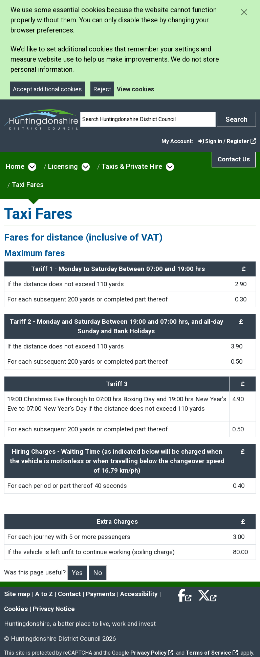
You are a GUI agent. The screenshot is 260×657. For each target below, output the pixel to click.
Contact (69, 594)
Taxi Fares (28, 185)
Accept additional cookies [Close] (47, 89)
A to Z (44, 594)
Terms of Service (212, 653)
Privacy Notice (54, 609)
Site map (17, 594)
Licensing (63, 166)
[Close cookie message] (244, 12)
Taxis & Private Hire (132, 166)
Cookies (16, 609)
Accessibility (138, 594)
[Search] (148, 119)
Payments (100, 594)
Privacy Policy (151, 653)
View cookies (135, 89)
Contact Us (234, 159)
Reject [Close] (102, 89)
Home (15, 166)
